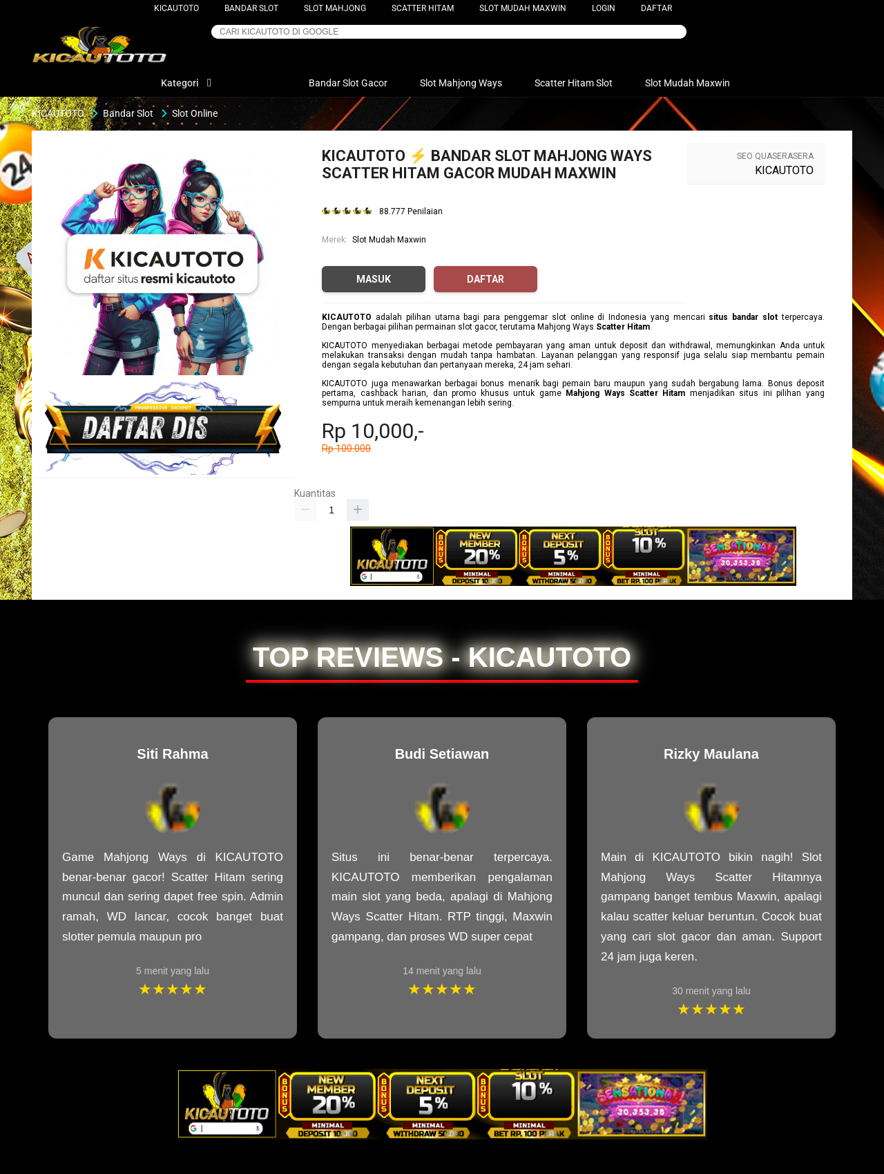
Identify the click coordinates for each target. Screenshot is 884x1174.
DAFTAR (656, 8)
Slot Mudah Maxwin (522, 8)
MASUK (373, 279)
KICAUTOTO (176, 8)
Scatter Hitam (423, 8)
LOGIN (603, 8)
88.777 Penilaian (411, 211)
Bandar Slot (251, 8)
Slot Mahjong (335, 8)
